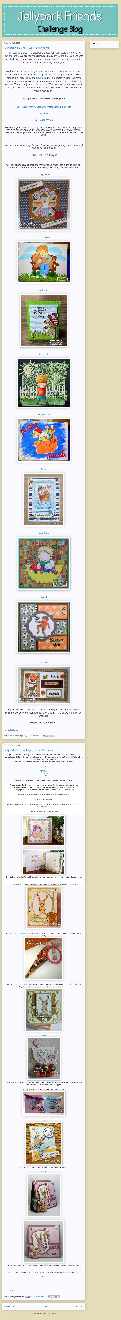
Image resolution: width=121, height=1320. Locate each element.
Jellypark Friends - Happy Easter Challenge (29, 750)
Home (44, 1306)
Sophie (39, 78)
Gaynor (31, 987)
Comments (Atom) (49, 1313)
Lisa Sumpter (43, 290)
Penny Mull (43, 354)
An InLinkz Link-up (11, 730)
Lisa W (43, 1172)
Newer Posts (9, 1306)
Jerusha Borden (44, 237)
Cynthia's (23, 933)
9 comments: (39, 1297)
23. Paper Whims (44, 120)
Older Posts (78, 1306)
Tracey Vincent (44, 174)
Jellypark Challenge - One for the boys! (26, 47)
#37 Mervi (43, 771)
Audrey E (43, 597)
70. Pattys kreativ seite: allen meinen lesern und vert (44, 107)
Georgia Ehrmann (44, 662)
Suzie (44, 1121)
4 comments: (34, 736)
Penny (27, 78)
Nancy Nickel (43, 533)
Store (18, 787)
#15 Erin (44, 776)
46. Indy (44, 113)
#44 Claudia (43, 773)
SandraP (38, 811)
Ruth (25, 1089)
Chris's (18, 884)
